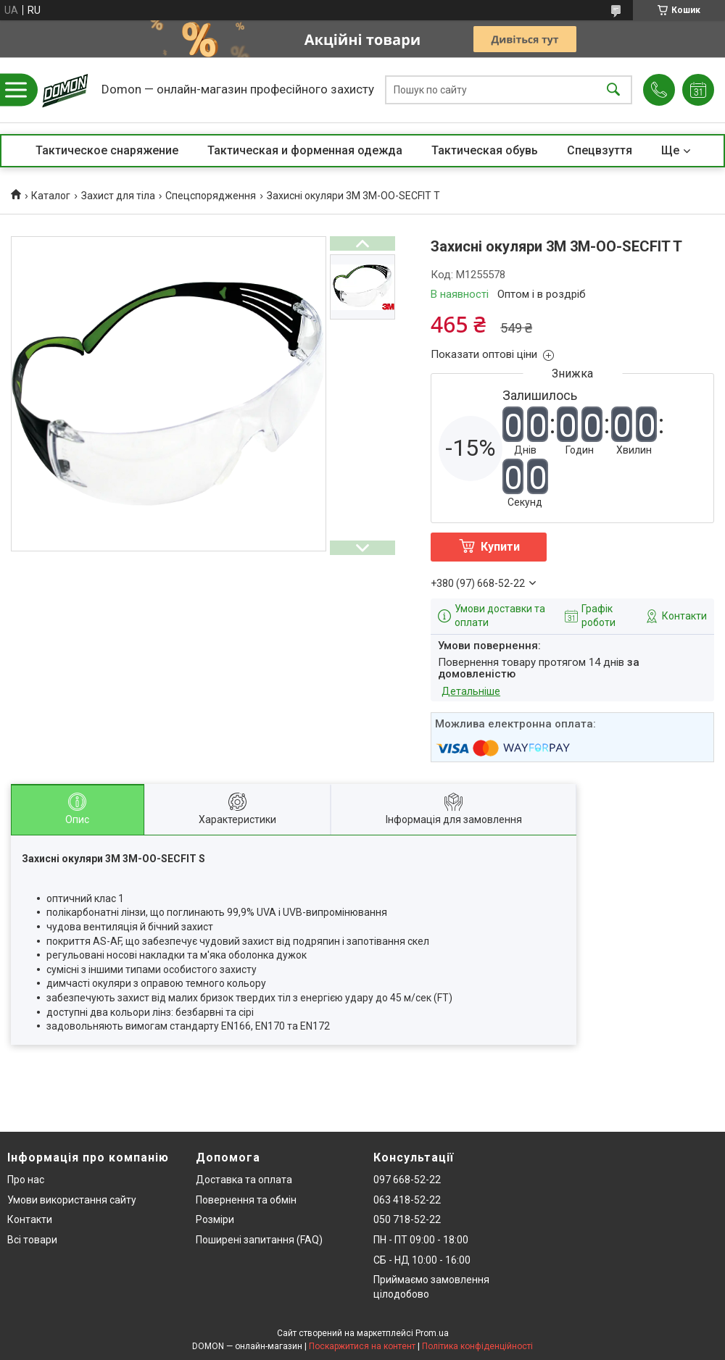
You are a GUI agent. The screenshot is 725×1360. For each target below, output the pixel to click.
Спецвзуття (599, 150)
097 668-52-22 (407, 1179)
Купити (500, 547)
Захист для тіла (118, 195)
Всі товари (32, 1240)
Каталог (50, 195)
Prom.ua (432, 1333)
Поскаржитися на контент (362, 1346)
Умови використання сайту (71, 1200)
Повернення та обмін (246, 1200)
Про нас (25, 1179)
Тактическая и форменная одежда (304, 150)
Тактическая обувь (484, 150)
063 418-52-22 (407, 1200)
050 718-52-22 (407, 1219)
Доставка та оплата (244, 1179)
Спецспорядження (210, 195)
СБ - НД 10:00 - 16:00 (422, 1260)
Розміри (215, 1219)
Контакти (29, 1219)
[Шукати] (613, 90)
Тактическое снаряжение (107, 150)
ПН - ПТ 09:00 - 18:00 (420, 1240)
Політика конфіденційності (477, 1346)
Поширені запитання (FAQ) (259, 1240)
